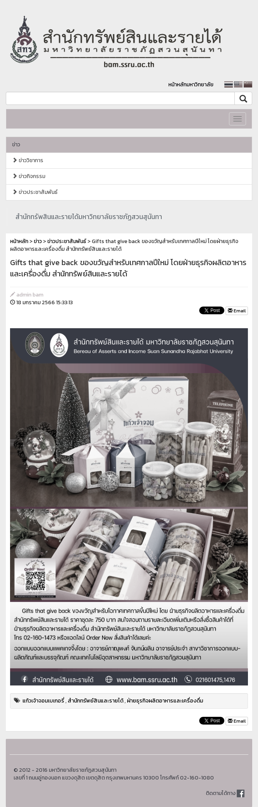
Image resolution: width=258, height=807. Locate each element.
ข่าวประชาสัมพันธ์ (35, 192)
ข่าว (16, 144)
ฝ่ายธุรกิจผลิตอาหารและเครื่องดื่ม (165, 701)
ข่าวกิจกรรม (28, 176)
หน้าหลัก (19, 241)
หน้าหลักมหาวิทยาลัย (191, 85)
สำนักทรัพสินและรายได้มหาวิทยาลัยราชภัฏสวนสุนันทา (88, 217)
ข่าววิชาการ (27, 160)
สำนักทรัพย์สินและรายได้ (95, 701)
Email (237, 310)
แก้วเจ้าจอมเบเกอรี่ (43, 701)
